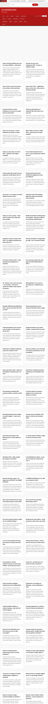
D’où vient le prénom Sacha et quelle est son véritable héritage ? (12, 488)
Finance (9, 18)
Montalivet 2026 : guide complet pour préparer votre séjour (11, 425)
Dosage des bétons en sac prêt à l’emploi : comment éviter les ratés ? (35, 296)
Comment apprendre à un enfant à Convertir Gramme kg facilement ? (35, 575)
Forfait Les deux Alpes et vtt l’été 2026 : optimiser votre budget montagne (11, 121)
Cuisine (17, 16)
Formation (15, 18)
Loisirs (15, 21)
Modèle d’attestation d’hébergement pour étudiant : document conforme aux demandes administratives (35, 185)
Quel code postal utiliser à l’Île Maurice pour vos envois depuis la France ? (12, 405)
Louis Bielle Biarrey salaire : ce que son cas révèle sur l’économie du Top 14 (35, 426)
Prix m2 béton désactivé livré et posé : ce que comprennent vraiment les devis (35, 121)
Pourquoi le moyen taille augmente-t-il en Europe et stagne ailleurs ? (35, 619)
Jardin (10, 21)
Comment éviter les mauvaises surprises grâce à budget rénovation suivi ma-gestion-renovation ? (35, 598)
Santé (3, 24)
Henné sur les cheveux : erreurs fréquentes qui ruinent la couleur (11, 99)
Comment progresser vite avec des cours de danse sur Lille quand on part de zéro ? (12, 297)
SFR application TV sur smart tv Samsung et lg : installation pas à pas (34, 252)
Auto (7, 16)
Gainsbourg (8, 9)
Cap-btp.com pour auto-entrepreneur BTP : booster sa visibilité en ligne (34, 33)
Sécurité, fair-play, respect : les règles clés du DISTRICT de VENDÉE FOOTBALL (12, 448)
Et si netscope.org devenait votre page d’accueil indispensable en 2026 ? (34, 229)
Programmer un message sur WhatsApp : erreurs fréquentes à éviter (34, 553)
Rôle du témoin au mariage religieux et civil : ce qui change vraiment (35, 642)
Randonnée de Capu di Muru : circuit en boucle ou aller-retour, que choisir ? (35, 488)
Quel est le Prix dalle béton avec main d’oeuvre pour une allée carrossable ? (11, 598)
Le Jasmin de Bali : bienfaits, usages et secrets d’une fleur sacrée (35, 404)
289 (24, 684)
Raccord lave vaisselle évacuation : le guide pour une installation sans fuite (35, 339)
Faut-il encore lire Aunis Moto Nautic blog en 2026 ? (34, 468)
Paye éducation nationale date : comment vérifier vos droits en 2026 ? (12, 361)
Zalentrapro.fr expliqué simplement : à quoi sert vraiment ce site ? (12, 317)
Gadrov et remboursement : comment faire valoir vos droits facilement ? (11, 620)
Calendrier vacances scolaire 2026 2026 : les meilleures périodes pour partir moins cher (12, 208)
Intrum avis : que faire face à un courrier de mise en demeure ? (34, 530)
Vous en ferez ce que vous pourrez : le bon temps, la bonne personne (12, 55)
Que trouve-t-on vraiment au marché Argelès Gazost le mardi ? (12, 163)
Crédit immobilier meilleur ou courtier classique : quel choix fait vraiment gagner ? (11, 576)
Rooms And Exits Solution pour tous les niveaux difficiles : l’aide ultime (12, 32)
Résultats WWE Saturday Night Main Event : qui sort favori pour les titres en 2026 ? (12, 275)
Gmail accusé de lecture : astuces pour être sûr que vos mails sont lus (35, 509)
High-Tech (22, 18)
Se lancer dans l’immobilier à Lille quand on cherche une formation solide (35, 384)
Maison (20, 21)
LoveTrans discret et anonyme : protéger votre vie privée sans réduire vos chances (34, 361)
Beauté (12, 16)
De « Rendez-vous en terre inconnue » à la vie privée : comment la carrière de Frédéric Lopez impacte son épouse (12, 253)
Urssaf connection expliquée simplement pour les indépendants (12, 552)
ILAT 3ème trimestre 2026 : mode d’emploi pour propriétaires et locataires (12, 229)
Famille (4, 18)
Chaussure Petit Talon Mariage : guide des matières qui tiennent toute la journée (34, 164)
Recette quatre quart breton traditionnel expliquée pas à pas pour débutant (34, 142)
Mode (25, 21)
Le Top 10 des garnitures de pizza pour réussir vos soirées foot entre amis (12, 510)
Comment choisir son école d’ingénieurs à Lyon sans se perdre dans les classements (12, 78)
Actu (3, 16)
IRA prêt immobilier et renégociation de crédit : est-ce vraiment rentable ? (35, 208)
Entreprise (23, 16)
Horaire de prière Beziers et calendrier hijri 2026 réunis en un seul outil (34, 78)
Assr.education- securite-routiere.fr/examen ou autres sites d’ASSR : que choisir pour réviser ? (12, 531)
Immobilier (4, 21)
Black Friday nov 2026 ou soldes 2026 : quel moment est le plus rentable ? (34, 100)
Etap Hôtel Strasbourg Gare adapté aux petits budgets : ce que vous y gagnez (12, 384)
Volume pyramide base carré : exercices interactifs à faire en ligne (35, 275)
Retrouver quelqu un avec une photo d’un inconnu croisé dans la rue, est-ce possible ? (35, 318)
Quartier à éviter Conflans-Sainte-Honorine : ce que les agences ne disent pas (35, 664)
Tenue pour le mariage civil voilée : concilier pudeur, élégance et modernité (12, 643)
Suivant (28, 684)
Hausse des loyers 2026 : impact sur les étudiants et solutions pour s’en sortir (12, 339)
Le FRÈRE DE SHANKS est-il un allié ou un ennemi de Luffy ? (35, 447)
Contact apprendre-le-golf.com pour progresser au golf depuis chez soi (12, 142)
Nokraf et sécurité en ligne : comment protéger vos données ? (11, 663)
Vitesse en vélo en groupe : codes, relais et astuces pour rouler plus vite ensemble (12, 185)
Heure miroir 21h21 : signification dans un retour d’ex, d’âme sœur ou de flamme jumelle (35, 55)
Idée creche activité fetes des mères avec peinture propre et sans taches (12, 468)
